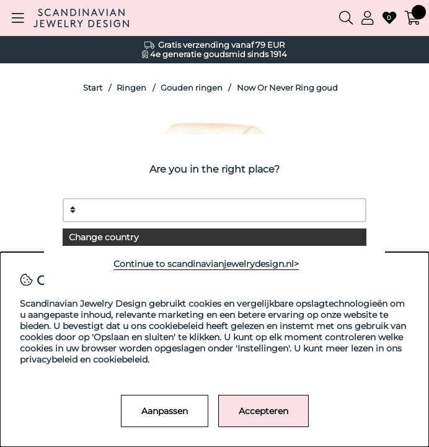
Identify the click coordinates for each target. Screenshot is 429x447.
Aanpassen (164, 411)
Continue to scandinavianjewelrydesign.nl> (206, 263)
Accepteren (263, 411)
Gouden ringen (192, 88)
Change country (104, 237)
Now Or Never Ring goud (287, 88)
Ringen (131, 88)
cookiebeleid (120, 359)
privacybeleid (48, 359)
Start (92, 88)
